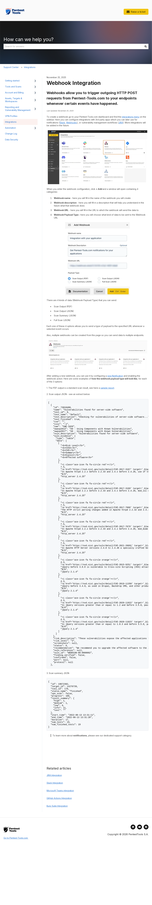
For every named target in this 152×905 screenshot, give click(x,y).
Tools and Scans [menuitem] (13, 86)
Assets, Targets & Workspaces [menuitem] (13, 100)
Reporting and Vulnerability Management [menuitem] (17, 108)
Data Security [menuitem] (11, 139)
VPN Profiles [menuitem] (11, 116)
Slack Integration (55, 841)
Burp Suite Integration (57, 864)
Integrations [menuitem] (10, 122)
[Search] (145, 46)
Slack (62, 122)
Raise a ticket (136, 11)
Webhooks (71, 122)
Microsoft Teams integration (60, 849)
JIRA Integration (54, 833)
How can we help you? (29, 39)
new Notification (115, 376)
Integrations (29, 67)
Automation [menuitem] (10, 128)
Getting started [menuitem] (12, 80)
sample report (107, 388)
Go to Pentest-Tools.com (16, 896)
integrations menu (130, 117)
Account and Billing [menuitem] (14, 92)
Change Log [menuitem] (11, 133)
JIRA (121, 122)
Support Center (11, 67)
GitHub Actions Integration (59, 856)
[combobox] (73, 46)
